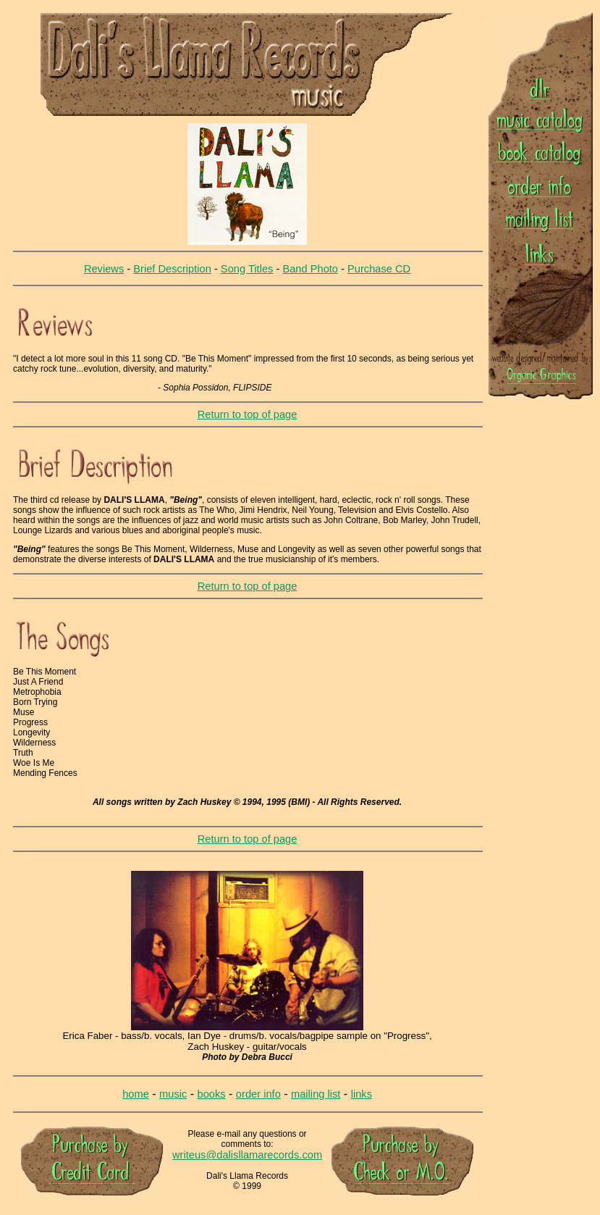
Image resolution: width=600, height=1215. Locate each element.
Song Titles (247, 269)
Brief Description (172, 269)
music (173, 1094)
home (135, 1094)
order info (258, 1094)
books (212, 1094)
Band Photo (310, 269)
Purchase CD (378, 269)
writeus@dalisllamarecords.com (247, 1155)
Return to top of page (247, 414)
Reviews (104, 269)
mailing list (315, 1094)
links (361, 1094)
